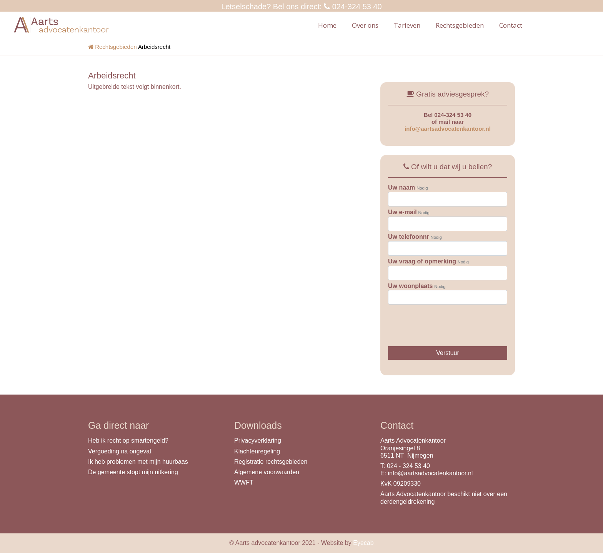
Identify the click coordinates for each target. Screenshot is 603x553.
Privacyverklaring (257, 440)
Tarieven (407, 25)
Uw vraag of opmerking (422, 261)
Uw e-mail (402, 212)
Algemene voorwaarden (266, 472)
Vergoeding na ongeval (119, 451)
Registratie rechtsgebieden (270, 461)
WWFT (243, 482)
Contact (510, 25)
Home (327, 25)
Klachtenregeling (257, 451)
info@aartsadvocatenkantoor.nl (448, 128)
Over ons (365, 25)
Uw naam (401, 187)
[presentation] (446, 321)
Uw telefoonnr (408, 236)
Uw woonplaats (410, 286)
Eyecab (363, 543)
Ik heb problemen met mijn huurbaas (138, 461)
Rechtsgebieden (460, 25)
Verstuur (447, 353)
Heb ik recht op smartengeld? (128, 440)
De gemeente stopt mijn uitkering (133, 472)
